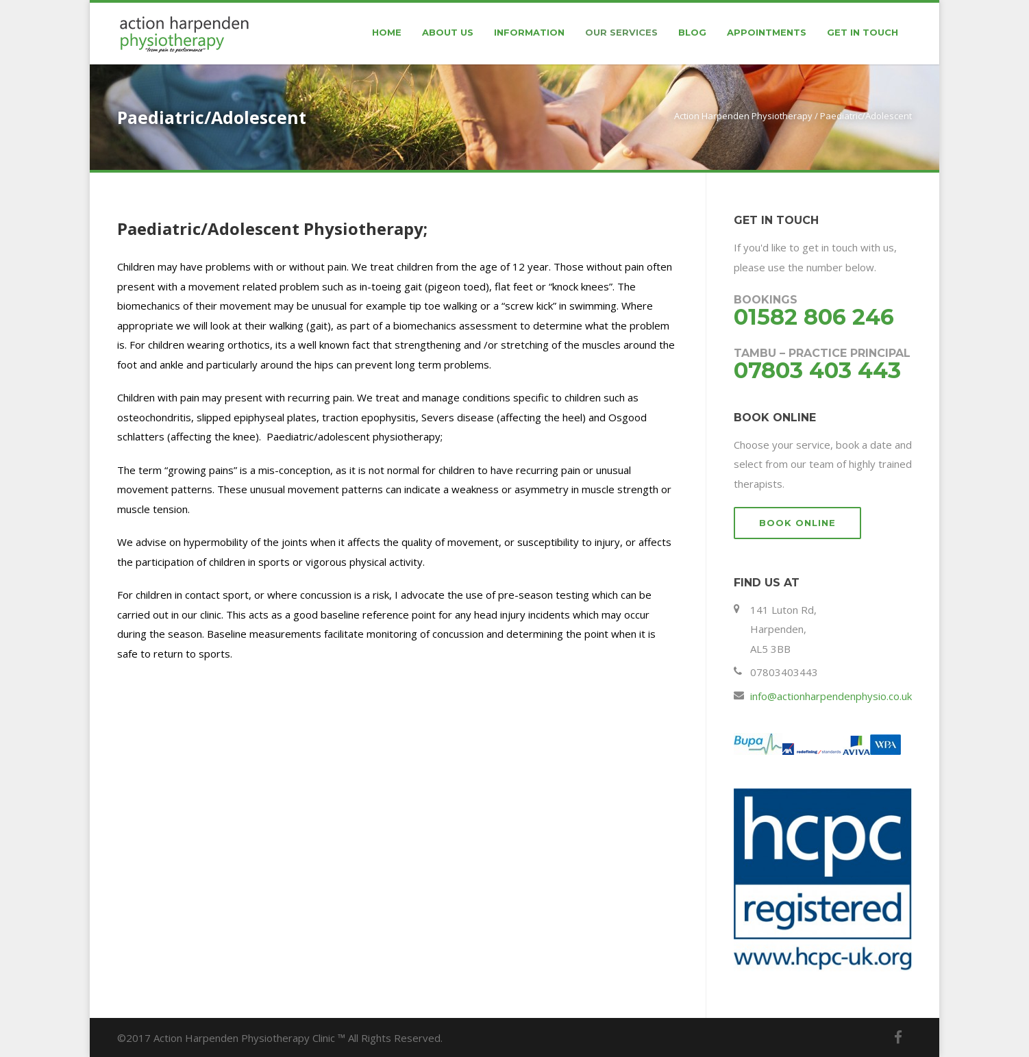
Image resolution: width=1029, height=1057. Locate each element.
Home (386, 32)
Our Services (621, 32)
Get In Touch (862, 32)
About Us (447, 32)
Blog (692, 32)
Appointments (766, 32)
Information (529, 32)
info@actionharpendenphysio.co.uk (831, 696)
